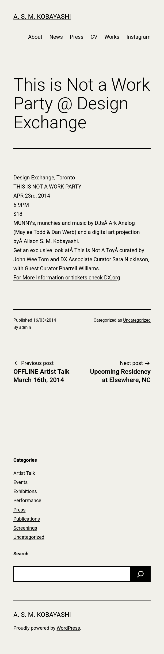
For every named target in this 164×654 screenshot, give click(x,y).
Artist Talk (24, 473)
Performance (27, 500)
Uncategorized (137, 320)
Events (20, 482)
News (56, 37)
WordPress (68, 628)
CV (93, 37)
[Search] (140, 574)
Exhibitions (25, 491)
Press (76, 37)
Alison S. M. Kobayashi (51, 241)
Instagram (139, 37)
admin (25, 327)
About (35, 37)
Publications (26, 519)
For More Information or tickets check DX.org (66, 277)
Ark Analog (122, 223)
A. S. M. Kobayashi (42, 16)
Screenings (25, 528)
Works (111, 37)
